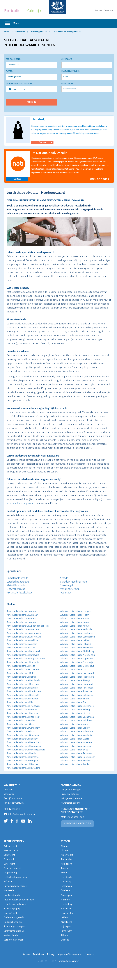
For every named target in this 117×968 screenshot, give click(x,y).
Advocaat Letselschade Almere (21, 622)
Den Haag (66, 881)
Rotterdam (66, 930)
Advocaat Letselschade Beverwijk (23, 662)
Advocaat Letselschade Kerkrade (76, 629)
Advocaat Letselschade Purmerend (77, 673)
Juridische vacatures (14, 802)
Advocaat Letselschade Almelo (21, 618)
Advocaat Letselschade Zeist (74, 749)
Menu (11, 23)
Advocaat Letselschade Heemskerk (24, 742)
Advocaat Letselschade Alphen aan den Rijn (28, 626)
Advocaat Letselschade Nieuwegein (77, 655)
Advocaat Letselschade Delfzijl (21, 677)
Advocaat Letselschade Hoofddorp (23, 768)
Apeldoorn (66, 863)
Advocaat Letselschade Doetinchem (24, 691)
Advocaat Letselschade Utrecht (75, 713)
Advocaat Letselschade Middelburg (77, 651)
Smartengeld (67, 585)
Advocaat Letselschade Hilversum (23, 764)
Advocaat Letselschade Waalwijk (76, 735)
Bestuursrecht (11, 850)
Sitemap (90, 953)
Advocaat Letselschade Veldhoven (76, 720)
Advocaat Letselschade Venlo (74, 724)
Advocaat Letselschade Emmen (22, 709)
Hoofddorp (67, 903)
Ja (22, 89)
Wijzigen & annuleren (72, 798)
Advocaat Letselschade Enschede (23, 713)
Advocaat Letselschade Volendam (76, 731)
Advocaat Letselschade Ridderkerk (77, 677)
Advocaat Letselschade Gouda (21, 731)
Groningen (66, 894)
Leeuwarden (67, 912)
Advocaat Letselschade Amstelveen (24, 633)
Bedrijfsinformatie (13, 798)
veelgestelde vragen (69, 960)
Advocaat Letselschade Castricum (23, 669)
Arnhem (65, 868)
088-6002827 (99, 179)
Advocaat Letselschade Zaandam (76, 746)
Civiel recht (9, 863)
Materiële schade (16, 585)
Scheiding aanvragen (14, 925)
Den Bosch (66, 876)
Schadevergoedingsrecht (73, 581)
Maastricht (66, 921)
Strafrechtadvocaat (14, 930)
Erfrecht (8, 881)
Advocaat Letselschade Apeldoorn (23, 640)
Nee (12, 89)
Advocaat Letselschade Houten (75, 618)
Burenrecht (10, 859)
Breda (64, 872)
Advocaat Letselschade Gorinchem (23, 728)
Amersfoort (67, 854)
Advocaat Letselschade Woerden (76, 742)
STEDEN (65, 841)
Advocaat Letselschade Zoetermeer (77, 757)
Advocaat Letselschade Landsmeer (77, 633)
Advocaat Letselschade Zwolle (75, 764)
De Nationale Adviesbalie (49, 153)
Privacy (50, 953)
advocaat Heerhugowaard (21, 503)
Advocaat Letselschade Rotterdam (76, 691)
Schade (64, 578)
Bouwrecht (9, 854)
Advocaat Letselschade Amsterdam (24, 637)
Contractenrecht (12, 868)
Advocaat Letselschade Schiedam (76, 695)
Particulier (13, 10)
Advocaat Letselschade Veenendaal (77, 717)
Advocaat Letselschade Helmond (23, 757)
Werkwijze (9, 794)
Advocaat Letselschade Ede (20, 702)
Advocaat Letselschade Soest (74, 702)
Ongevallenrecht (16, 589)
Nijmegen (66, 925)
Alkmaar (65, 846)
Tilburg (65, 934)
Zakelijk (34, 10)
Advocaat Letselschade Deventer (22, 688)
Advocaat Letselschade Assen (21, 647)
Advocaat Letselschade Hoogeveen (77, 611)
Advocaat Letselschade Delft (20, 673)
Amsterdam (67, 859)
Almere (65, 850)
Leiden (64, 916)
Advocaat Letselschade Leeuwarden (77, 637)
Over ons (108, 10)
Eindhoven (66, 885)
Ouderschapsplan (13, 921)
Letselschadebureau (18, 581)
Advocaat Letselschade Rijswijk (75, 680)
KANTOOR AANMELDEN (77, 823)
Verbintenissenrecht (14, 938)
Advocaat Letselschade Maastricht (76, 647)
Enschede (66, 890)
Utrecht (65, 938)
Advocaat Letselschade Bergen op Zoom (26, 658)
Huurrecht (9, 890)
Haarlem (65, 899)
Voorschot (65, 592)
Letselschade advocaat (15, 903)
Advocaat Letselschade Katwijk (75, 626)
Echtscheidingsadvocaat (16, 876)
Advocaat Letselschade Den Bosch (23, 680)
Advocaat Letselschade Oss (73, 669)
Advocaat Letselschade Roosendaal (77, 688)
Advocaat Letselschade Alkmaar (22, 615)
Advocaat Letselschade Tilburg (75, 709)
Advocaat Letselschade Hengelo (22, 760)
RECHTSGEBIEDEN (14, 841)
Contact (45, 142)
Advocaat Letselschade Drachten (22, 698)
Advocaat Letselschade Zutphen (75, 760)
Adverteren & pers (70, 802)
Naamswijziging (12, 908)
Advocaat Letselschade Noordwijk (76, 662)
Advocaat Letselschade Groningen (23, 735)
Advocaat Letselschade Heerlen (22, 753)
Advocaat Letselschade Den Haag (23, 684)
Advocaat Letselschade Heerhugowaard (26, 749)
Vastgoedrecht (11, 934)
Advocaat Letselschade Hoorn (74, 615)
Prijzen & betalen (70, 794)
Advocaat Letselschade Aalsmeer (23, 611)
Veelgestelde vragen (71, 789)
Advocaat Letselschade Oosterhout (77, 666)
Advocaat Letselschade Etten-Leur (23, 717)
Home (98, 10)
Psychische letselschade (19, 592)
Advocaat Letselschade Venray (75, 728)
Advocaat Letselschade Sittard (74, 698)
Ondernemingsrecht (14, 916)
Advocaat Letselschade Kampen (75, 622)
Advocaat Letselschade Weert (74, 739)
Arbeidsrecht (10, 846)
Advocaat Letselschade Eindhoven (23, 706)
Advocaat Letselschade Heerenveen (24, 746)
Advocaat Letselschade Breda (21, 666)
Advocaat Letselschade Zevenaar (76, 753)
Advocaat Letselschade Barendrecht (24, 651)
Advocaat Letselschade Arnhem (22, 644)
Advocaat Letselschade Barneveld (23, 655)
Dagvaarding (10, 872)
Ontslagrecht (11, 912)
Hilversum (66, 908)
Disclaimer (38, 953)
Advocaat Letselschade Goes (20, 724)
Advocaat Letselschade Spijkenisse (77, 706)
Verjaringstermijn (70, 589)
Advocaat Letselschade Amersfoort (23, 629)
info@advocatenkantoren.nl (19, 813)
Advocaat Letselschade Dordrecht (23, 695)
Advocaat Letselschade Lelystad (75, 644)
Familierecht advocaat (15, 885)
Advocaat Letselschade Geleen (21, 720)
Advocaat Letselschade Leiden (74, 640)
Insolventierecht (12, 894)
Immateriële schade (17, 578)
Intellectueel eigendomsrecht (19, 899)
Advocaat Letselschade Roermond (76, 684)
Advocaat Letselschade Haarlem (22, 739)
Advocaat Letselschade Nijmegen (76, 658)
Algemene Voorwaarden (70, 953)
